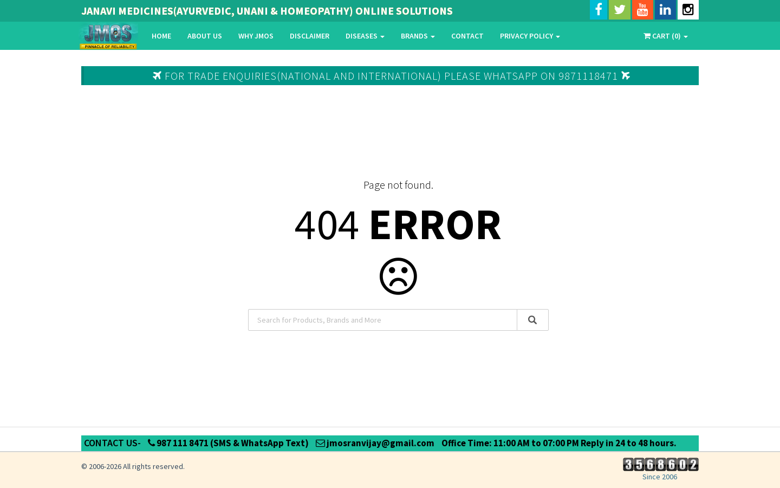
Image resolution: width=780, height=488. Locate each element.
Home (161, 36)
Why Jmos (256, 36)
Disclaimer (309, 36)
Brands (418, 36)
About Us (204, 36)
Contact (467, 36)
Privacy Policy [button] (530, 36)
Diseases (365, 36)
